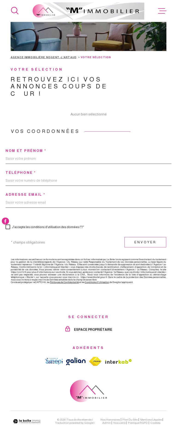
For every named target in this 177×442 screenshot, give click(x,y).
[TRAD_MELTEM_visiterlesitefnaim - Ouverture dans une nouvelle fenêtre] (95, 361)
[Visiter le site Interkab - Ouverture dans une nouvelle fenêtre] (118, 361)
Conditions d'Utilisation (97, 282)
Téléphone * (21, 172)
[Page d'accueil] (88, 11)
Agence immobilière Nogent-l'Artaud (44, 57)
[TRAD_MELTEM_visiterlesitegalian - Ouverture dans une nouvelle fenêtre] (76, 361)
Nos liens (119, 422)
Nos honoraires (110, 419)
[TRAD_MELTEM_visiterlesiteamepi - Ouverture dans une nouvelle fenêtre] (54, 361)
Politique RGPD (138, 422)
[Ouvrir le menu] (162, 11)
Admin (106, 422)
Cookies (155, 422)
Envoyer (145, 242)
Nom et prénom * (26, 150)
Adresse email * (25, 194)
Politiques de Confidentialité (64, 282)
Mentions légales (151, 419)
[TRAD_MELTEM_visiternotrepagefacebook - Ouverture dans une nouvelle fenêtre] (5, 221)
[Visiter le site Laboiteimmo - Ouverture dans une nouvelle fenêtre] (27, 421)
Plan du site (130, 419)
